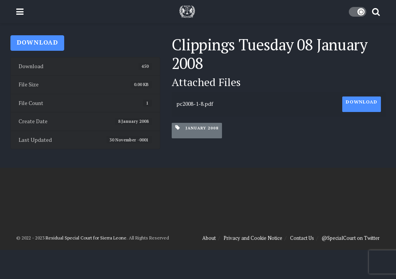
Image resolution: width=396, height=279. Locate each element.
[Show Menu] (20, 11)
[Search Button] (376, 11)
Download (37, 42)
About (209, 237)
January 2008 (196, 128)
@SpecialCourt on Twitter (351, 237)
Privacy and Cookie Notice (253, 237)
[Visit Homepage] (187, 11)
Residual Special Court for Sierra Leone (86, 238)
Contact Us (302, 237)
